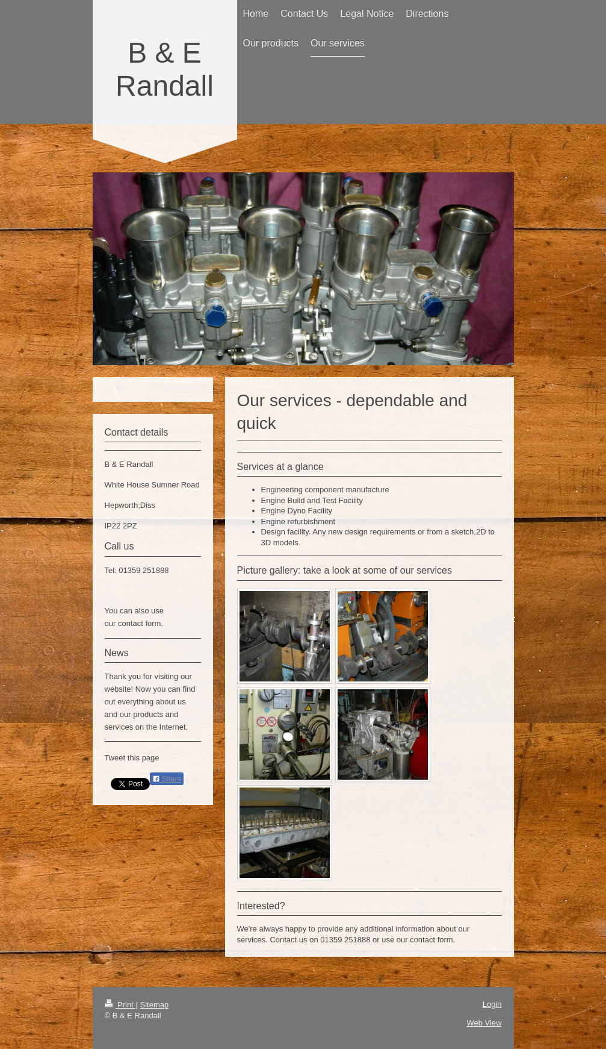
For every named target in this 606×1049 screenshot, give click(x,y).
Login (492, 1004)
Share (166, 779)
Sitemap (154, 1004)
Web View (483, 1022)
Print (120, 1004)
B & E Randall (165, 69)
